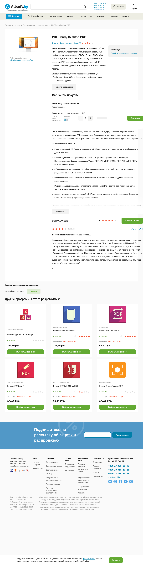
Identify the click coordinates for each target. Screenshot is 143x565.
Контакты (100, 16)
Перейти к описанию (64, 87)
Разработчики (35, 16)
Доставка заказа (52, 470)
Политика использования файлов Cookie (51, 490)
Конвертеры (103, 327)
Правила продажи (53, 484)
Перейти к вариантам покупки (124, 53)
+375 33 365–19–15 (118, 473)
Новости (69, 16)
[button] (67, 120)
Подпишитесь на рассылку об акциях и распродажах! (55, 434)
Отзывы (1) (77, 43)
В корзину (135, 118)
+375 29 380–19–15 (118, 469)
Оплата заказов (52, 462)
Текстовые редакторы (15, 329)
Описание (55, 43)
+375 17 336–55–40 (118, 465)
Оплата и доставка (85, 16)
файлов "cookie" (89, 559)
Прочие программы (60, 327)
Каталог (16, 16)
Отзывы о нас (98, 476)
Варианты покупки (66, 43)
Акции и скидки (56, 16)
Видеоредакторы (105, 382)
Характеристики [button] (59, 107)
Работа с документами (61, 382)
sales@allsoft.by (99, 9)
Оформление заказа (54, 466)
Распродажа (69, 470)
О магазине (113, 16)
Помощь (125, 16)
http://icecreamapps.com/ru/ (21, 60)
